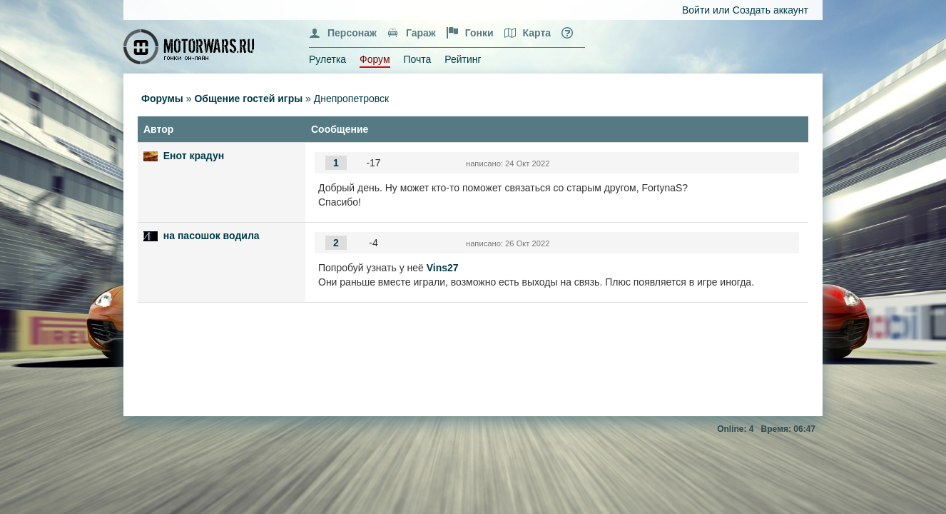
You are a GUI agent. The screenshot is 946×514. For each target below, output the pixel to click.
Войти (696, 10)
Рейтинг (462, 59)
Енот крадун (193, 155)
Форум (375, 59)
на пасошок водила (211, 235)
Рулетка (327, 59)
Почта (417, 59)
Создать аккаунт (770, 10)
